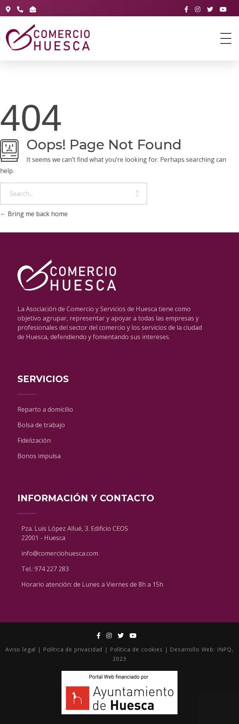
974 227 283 (51, 569)
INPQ (224, 649)
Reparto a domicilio (45, 409)
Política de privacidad (72, 649)
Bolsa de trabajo (41, 425)
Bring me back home (34, 214)
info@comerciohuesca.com (59, 553)
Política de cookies (136, 649)
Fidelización (34, 440)
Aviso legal (20, 649)
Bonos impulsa (39, 456)
